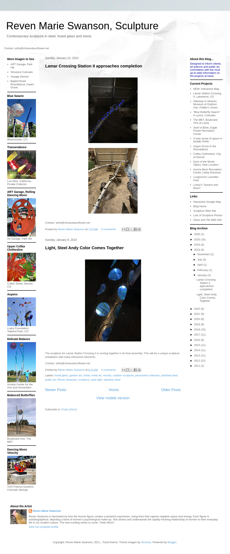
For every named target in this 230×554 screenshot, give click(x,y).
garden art (76, 375)
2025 (197, 239)
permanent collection (147, 375)
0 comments (108, 229)
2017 (197, 334)
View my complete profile (43, 526)
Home (114, 390)
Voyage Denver (19, 76)
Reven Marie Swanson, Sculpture (82, 26)
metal (86, 375)
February (203, 270)
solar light (96, 379)
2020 (197, 319)
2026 (197, 234)
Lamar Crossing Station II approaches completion (93, 66)
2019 (197, 324)
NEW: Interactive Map (206, 88)
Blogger (171, 542)
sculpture (83, 379)
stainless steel (112, 379)
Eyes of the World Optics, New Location (205, 163)
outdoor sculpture (123, 375)
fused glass (61, 375)
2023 (197, 249)
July (200, 259)
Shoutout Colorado (21, 72)
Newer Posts (55, 390)
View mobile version (112, 398)
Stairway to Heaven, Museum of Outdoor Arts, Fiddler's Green (205, 104)
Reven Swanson (67, 379)
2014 (197, 350)
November (203, 254)
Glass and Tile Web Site (207, 219)
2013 (197, 355)
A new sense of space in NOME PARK (207, 140)
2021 (197, 313)
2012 (197, 360)
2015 (197, 345)
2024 (197, 244)
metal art (96, 375)
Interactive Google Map (207, 201)
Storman (146, 542)
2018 (197, 329)
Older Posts (171, 390)
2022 (197, 308)
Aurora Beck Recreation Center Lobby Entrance (207, 171)
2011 (197, 365)
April (200, 264)
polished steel (169, 375)
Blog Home (199, 206)
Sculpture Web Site (204, 210)
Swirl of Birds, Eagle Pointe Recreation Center (205, 130)
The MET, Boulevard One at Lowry (205, 121)
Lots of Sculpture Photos (207, 215)
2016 (197, 339)
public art (50, 379)
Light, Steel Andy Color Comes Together (84, 248)
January (202, 275)
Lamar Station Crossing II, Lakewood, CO (207, 95)
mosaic (107, 375)
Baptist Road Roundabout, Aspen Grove (22, 84)
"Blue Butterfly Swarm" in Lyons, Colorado (206, 113)
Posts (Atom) (69, 409)
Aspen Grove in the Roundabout (204, 148)
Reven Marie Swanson (71, 229)
